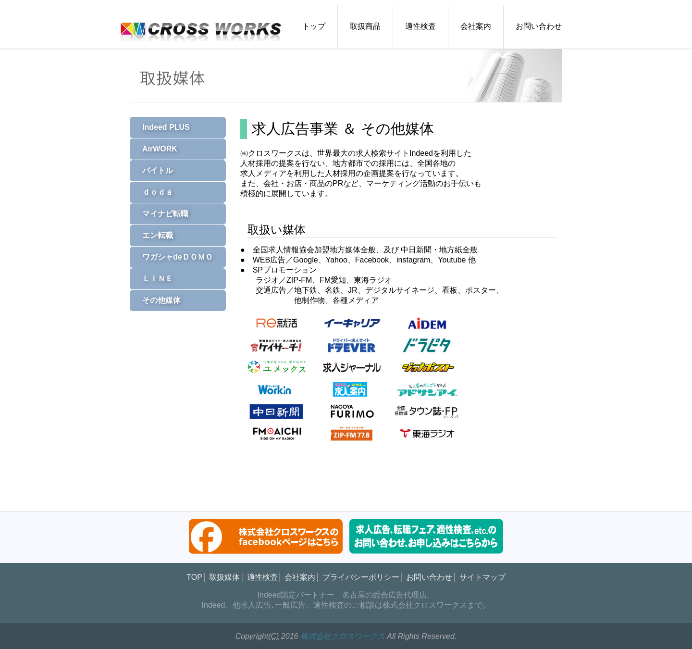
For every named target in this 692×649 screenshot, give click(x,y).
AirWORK (156, 149)
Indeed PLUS (162, 127)
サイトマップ (482, 577)
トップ (313, 26)
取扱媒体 (224, 577)
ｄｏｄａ (154, 192)
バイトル (154, 170)
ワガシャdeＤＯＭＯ (174, 257)
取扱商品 (365, 26)
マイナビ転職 (161, 214)
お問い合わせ (539, 26)
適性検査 (420, 26)
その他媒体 (158, 300)
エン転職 (154, 235)
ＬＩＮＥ (154, 279)
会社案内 (475, 26)
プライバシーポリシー (360, 577)
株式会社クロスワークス (342, 636)
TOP (194, 577)
